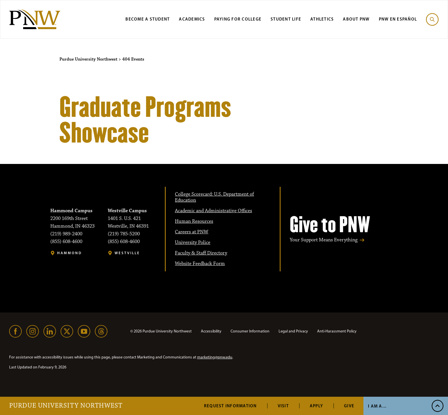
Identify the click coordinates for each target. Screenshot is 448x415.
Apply (316, 405)
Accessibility (211, 331)
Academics (192, 19)
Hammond (69, 253)
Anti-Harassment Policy (337, 331)
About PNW (356, 19)
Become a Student (147, 19)
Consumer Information (250, 331)
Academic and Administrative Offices (213, 211)
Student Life (286, 19)
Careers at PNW (191, 232)
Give (349, 405)
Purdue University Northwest (66, 406)
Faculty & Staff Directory (201, 253)
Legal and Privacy (293, 331)
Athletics (322, 19)
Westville (127, 253)
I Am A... (377, 406)
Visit (283, 405)
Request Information (230, 405)
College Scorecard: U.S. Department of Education (214, 197)
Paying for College (238, 19)
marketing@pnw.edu (214, 357)
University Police (192, 242)
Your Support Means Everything (323, 240)
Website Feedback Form (200, 263)
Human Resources (194, 221)
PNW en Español (398, 19)
